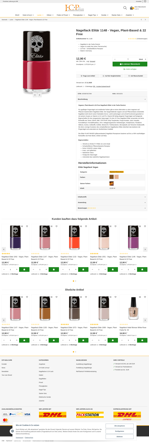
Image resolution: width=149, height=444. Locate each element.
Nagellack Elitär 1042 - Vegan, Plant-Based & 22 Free (15, 258)
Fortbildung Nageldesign (84, 368)
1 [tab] (73, 281)
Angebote (42, 364)
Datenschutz (17, 441)
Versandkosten (27, 441)
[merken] (135, 76)
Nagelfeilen (42, 379)
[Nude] (116, 177)
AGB (3, 441)
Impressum (9, 441)
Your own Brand (7, 375)
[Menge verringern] (115, 59)
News (3, 368)
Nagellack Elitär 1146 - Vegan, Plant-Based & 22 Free (133, 258)
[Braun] (111, 177)
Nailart (41, 375)
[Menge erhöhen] (145, 59)
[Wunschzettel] (145, 1)
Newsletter (5, 371)
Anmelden (139, 1)
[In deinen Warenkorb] (130, 64)
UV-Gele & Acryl (44, 368)
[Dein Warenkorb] (137, 8)
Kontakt (4, 364)
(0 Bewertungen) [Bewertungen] (137, 38)
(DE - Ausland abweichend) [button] (101, 86)
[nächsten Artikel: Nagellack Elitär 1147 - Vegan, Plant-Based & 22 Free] (145, 19)
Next (39, 95)
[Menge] (128, 59)
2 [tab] (75, 281)
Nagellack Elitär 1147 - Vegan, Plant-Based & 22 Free (44, 258)
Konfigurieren (119, 431)
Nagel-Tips (42, 390)
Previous (35, 95)
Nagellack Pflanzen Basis (116, 171)
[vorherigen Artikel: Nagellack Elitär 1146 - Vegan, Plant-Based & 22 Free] (141, 19)
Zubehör (41, 401)
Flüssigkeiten (43, 386)
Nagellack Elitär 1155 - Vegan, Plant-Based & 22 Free (44, 329)
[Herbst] (111, 183)
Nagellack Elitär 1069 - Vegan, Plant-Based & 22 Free (103, 329)
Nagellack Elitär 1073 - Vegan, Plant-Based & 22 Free (74, 329)
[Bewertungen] (6, 253)
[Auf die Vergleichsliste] (112, 76)
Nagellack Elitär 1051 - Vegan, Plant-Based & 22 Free (103, 258)
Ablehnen (120, 436)
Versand (92, 61)
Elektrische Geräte (45, 397)
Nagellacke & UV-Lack (46, 371)
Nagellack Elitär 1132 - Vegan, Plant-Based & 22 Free (74, 258)
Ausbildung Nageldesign (84, 364)
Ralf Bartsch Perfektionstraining (86, 371)
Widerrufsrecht (37, 441)
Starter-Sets (43, 393)
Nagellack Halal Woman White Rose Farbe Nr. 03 (133, 329)
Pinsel (41, 382)
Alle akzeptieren (119, 426)
